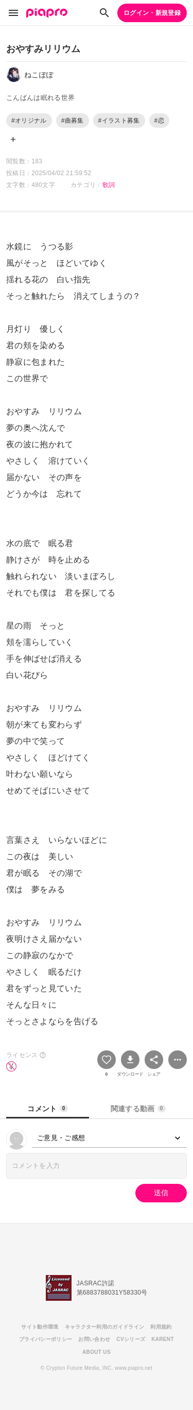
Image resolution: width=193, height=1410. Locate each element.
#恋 (159, 120)
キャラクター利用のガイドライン (105, 1327)
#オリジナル (29, 120)
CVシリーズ (130, 1339)
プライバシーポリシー (45, 1339)
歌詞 (108, 185)
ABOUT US (96, 1352)
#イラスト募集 (119, 120)
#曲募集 (72, 120)
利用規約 (160, 1327)
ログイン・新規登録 (152, 12)
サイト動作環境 (39, 1327)
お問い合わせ (94, 1339)
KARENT (162, 1339)
